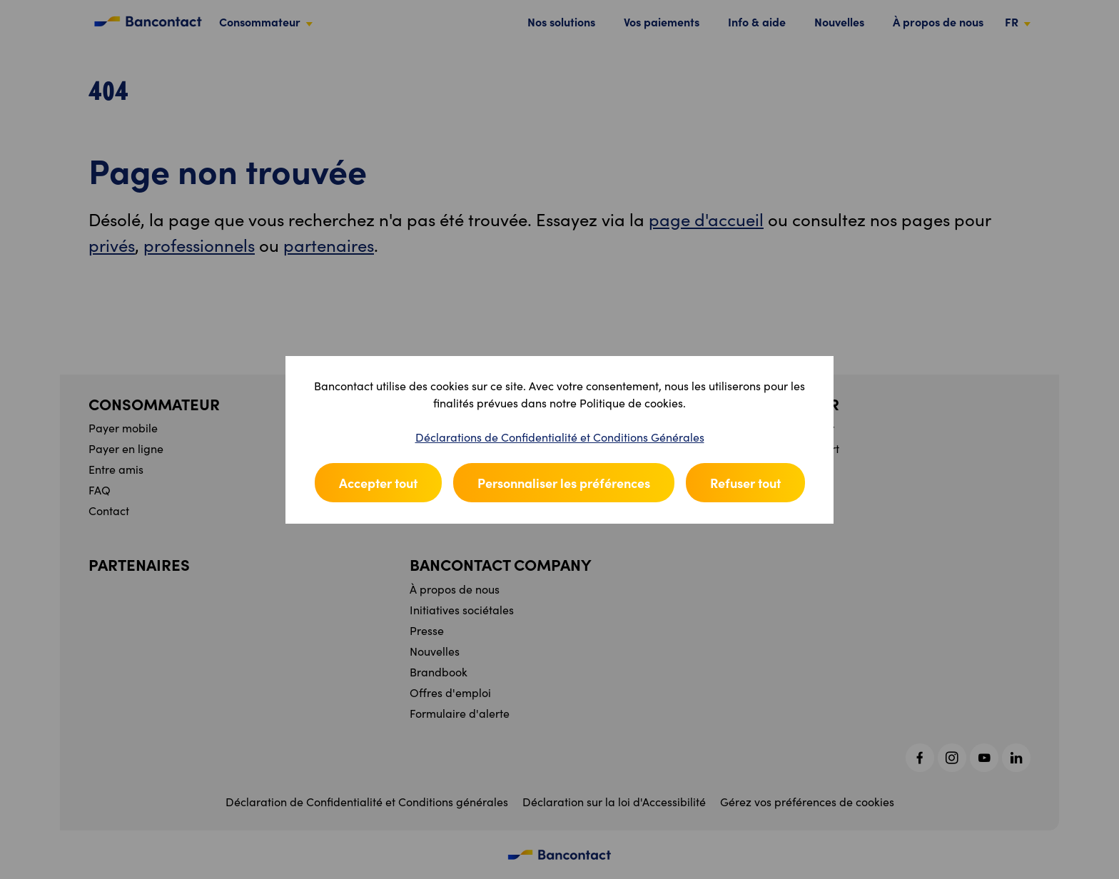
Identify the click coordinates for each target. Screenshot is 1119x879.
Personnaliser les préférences (563, 483)
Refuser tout (745, 483)
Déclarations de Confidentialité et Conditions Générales (559, 437)
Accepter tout (378, 483)
